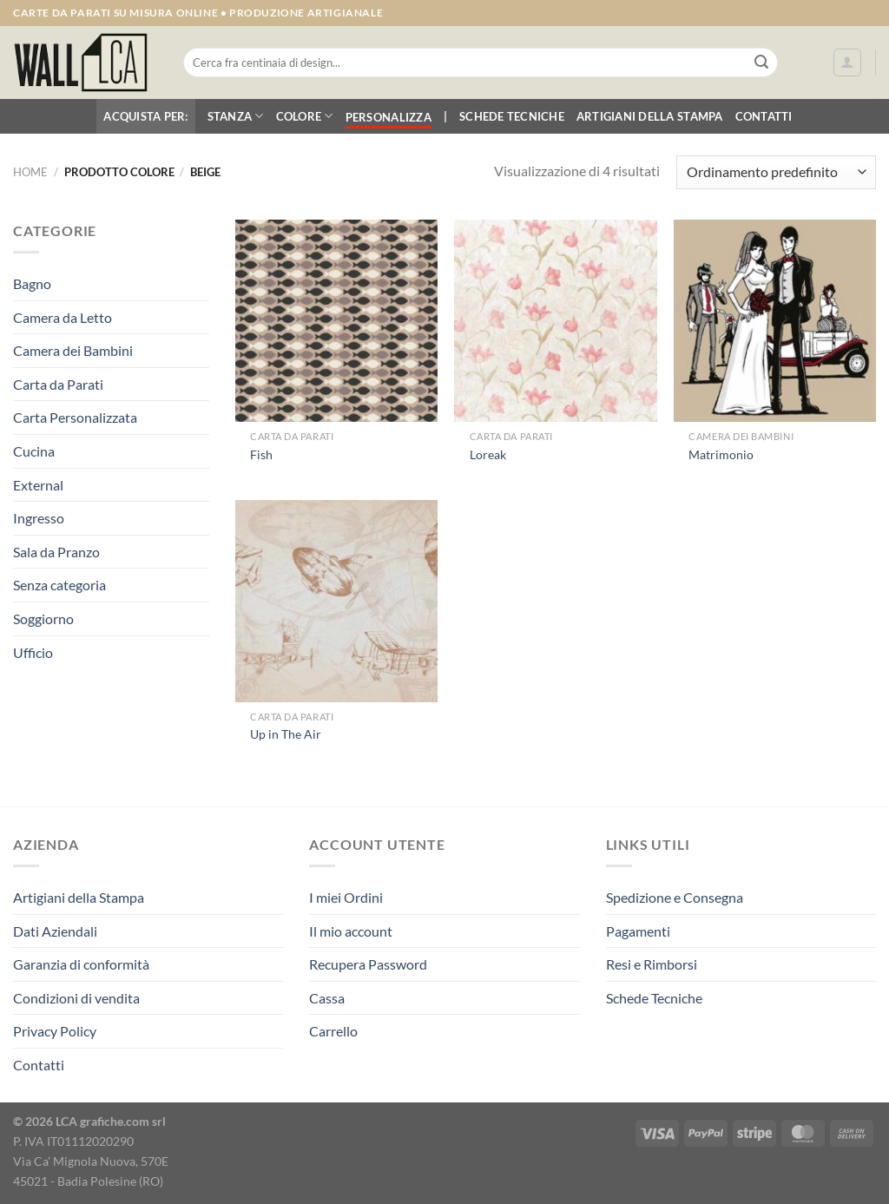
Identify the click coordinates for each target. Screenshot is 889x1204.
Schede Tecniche (511, 116)
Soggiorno (43, 618)
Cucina (34, 451)
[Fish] (336, 321)
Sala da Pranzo (56, 551)
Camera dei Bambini (73, 350)
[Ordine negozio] (776, 172)
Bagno (32, 283)
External (38, 485)
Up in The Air (285, 734)
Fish (261, 454)
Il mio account (350, 931)
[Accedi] (847, 62)
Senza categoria (59, 584)
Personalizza (388, 117)
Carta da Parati (58, 384)
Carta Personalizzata (75, 417)
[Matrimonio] (775, 321)
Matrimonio (721, 454)
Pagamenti (638, 931)
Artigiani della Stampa (649, 116)
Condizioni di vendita (76, 998)
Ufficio (33, 652)
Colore (304, 116)
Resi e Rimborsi (651, 964)
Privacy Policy (54, 1031)
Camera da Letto (62, 317)
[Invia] (761, 62)
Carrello (333, 1031)
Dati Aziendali (55, 931)
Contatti (764, 116)
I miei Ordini (346, 897)
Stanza (235, 116)
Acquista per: (145, 116)
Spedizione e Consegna (674, 897)
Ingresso (38, 518)
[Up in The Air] (336, 601)
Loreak (488, 454)
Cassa (327, 998)
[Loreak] (555, 321)
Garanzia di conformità (81, 964)
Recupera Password (368, 964)
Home (30, 172)
